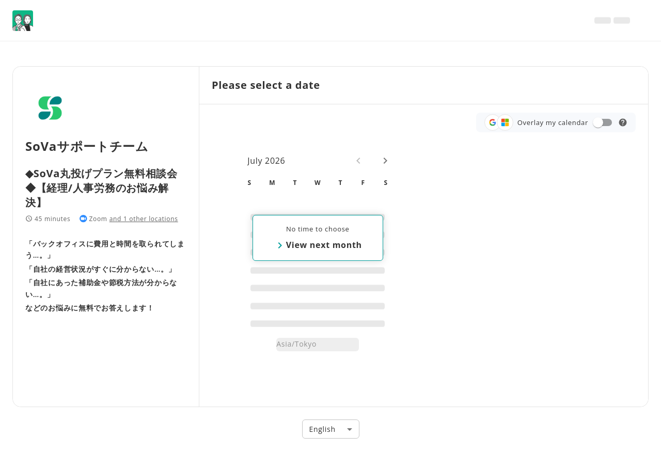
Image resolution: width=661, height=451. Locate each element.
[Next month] (385, 160)
